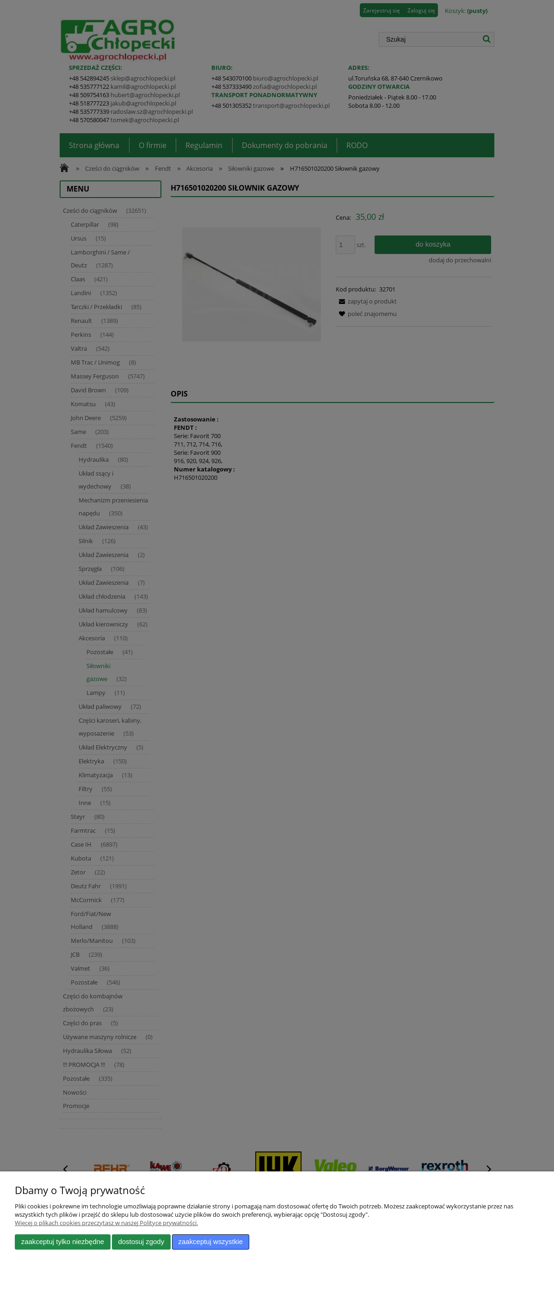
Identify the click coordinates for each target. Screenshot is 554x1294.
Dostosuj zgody (141, 1242)
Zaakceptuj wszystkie (211, 1242)
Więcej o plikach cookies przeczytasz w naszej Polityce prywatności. (106, 1223)
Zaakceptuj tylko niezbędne (62, 1242)
